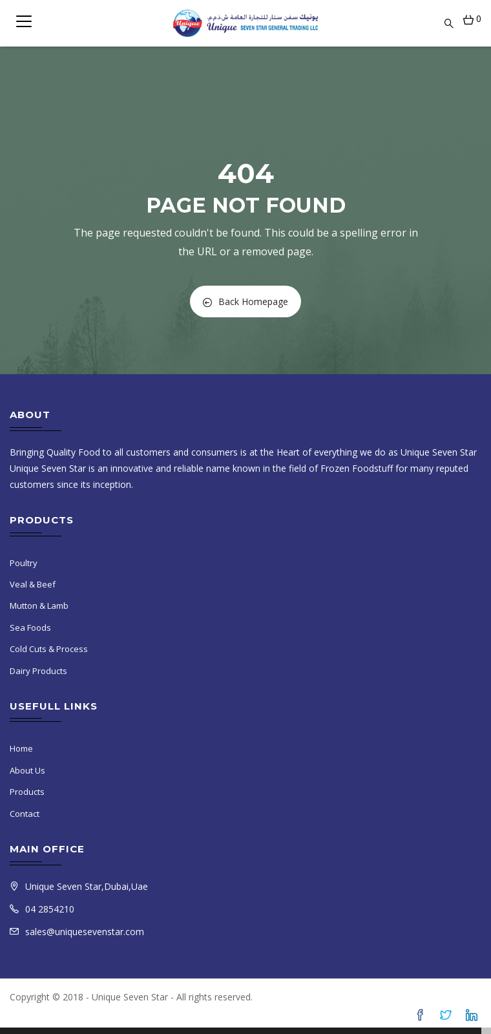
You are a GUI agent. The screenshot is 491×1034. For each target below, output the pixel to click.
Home (21, 748)
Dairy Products (38, 671)
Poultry (23, 563)
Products (27, 791)
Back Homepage (245, 301)
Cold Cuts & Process (49, 649)
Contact (24, 813)
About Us (27, 770)
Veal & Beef (33, 584)
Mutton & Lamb (39, 605)
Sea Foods (30, 627)
